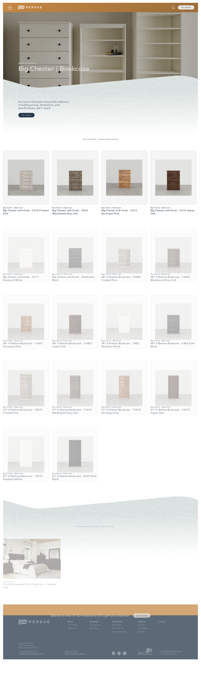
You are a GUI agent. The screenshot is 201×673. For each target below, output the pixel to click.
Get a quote (186, 8)
